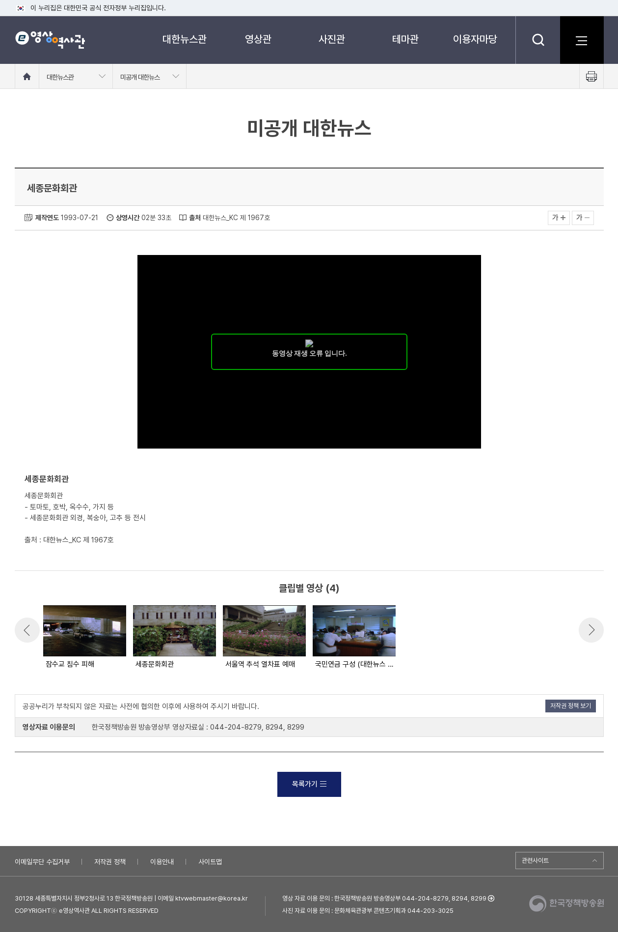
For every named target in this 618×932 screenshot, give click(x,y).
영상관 (258, 39)
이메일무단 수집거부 (42, 862)
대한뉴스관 (184, 39)
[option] (84, 637)
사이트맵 (210, 862)
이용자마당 (475, 39)
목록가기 (309, 784)
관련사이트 (535, 860)
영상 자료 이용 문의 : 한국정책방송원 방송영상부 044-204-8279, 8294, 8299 (384, 898)
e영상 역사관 (50, 40)
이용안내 (162, 862)
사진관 (332, 39)
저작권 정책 (110, 862)
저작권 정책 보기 (570, 705)
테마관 (405, 39)
